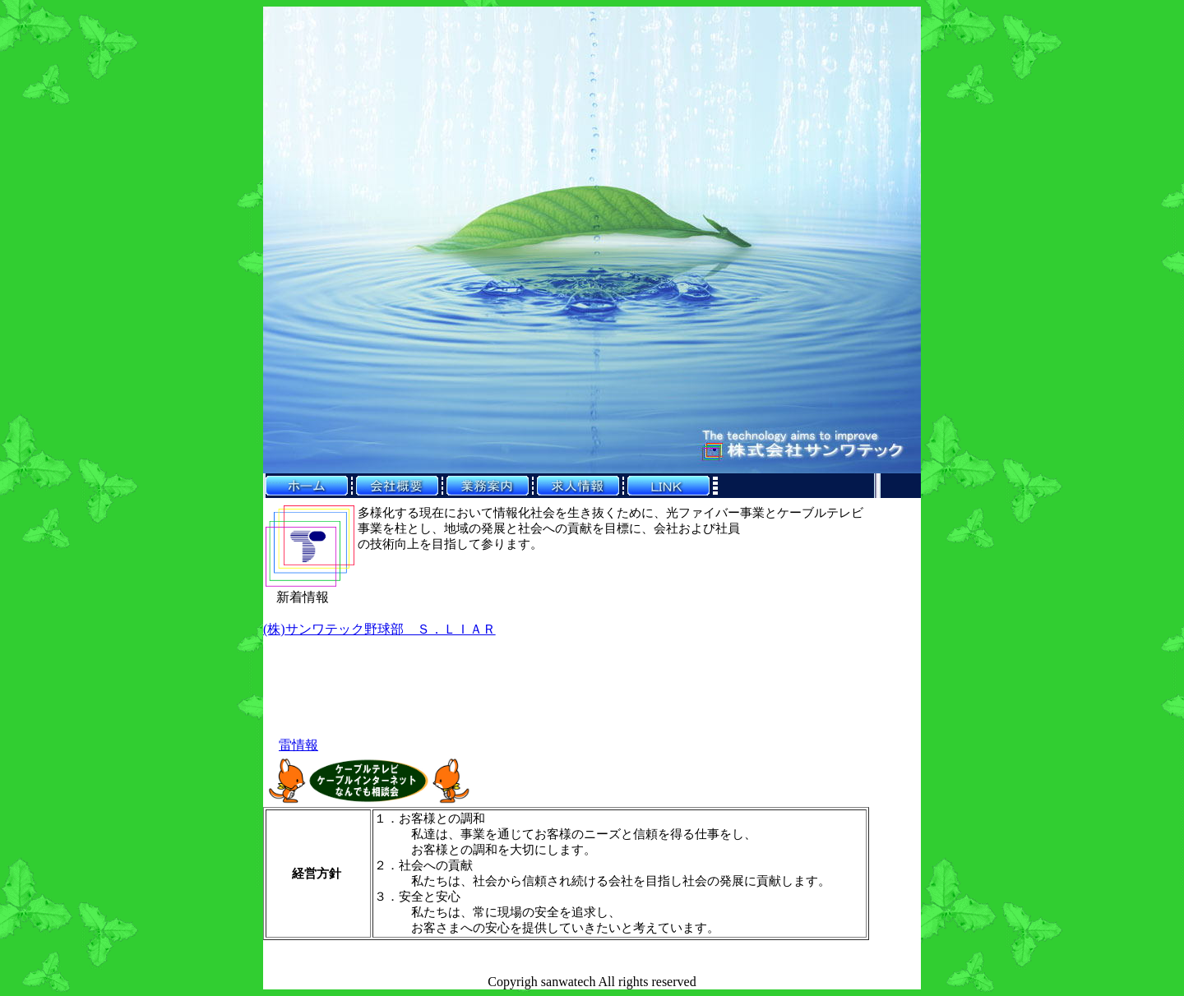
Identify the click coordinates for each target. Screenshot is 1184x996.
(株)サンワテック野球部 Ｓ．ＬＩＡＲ (379, 629)
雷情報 (298, 745)
